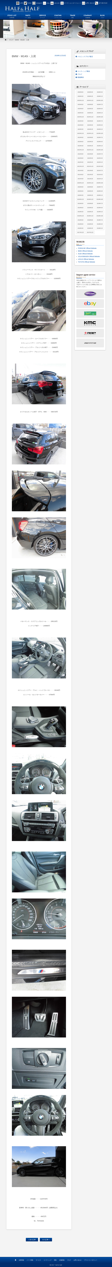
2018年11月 (90, 215)
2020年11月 (90, 183)
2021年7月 (100, 170)
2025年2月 (90, 112)
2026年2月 (90, 96)
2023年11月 (90, 133)
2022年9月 (80, 154)
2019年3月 (80, 211)
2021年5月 (90, 174)
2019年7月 (100, 203)
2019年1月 (100, 211)
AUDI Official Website (85, 254)
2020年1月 (100, 195)
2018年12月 (80, 215)
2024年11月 (90, 117)
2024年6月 (80, 125)
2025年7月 (100, 104)
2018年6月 (80, 224)
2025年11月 (90, 100)
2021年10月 (100, 166)
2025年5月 (90, 108)
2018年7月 (100, 220)
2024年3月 (80, 129)
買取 (55, 1260)
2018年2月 (90, 228)
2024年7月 (100, 121)
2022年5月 (90, 158)
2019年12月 (80, 199)
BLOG (102, 17)
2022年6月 (80, 158)
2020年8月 (90, 187)
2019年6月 (80, 207)
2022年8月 (90, 154)
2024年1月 (100, 129)
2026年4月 (100, 92)
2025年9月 (80, 104)
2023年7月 (100, 137)
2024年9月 (80, 121)
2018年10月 (100, 215)
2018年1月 (100, 228)
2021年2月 (90, 178)
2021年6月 (80, 174)
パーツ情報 (30, 1260)
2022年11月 (90, 149)
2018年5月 (90, 224)
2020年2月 (90, 195)
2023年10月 (100, 133)
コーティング (47, 1260)
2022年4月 (100, 158)
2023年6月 (80, 141)
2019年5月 (90, 207)
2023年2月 (90, 145)
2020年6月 (80, 191)
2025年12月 (80, 100)
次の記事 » (46, 1239)
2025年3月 (80, 112)
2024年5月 (90, 125)
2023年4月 (100, 141)
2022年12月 (80, 149)
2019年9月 (80, 203)
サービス (38, 1260)
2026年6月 (80, 92)
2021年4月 (100, 174)
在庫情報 (21, 1260)
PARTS (28, 17)
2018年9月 (80, 220)
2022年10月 (100, 149)
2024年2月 (90, 129)
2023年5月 (90, 141)
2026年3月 (80, 96)
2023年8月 (90, 137)
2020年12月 (80, 183)
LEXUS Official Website (86, 259)
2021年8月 (90, 170)
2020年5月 (90, 191)
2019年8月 (90, 203)
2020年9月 (80, 187)
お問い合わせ (77, 1260)
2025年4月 (100, 108)
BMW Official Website (85, 251)
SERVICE (42, 17)
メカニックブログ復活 (85, 56)
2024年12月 (80, 117)
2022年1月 (100, 162)
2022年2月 (90, 162)
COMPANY (88, 17)
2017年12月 (80, 232)
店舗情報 (61, 1260)
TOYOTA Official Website (86, 262)
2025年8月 (90, 104)
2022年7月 (100, 154)
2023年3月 (80, 145)
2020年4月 (100, 191)
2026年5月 (90, 92)
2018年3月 (80, 228)
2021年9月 (80, 170)
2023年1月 (100, 145)
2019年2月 (90, 211)
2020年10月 (100, 183)
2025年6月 (80, 108)
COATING (58, 17)
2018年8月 (90, 220)
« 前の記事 (32, 1239)
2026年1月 (100, 96)
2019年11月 (90, 199)
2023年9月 (80, 137)
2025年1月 (100, 112)
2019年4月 (100, 207)
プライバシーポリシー (90, 1260)
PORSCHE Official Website (87, 248)
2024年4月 (100, 125)
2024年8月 (90, 121)
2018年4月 (100, 224)
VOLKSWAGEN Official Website (89, 256)
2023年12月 (80, 133)
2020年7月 (100, 187)
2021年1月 (100, 178)
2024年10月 (100, 117)
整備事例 (81, 77)
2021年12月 (80, 166)
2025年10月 (100, 100)
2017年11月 (90, 232)
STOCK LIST (12, 17)
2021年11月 (90, 166)
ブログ (11, 40)
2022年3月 (80, 162)
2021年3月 (80, 178)
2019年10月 (100, 199)
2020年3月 (80, 195)
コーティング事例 (84, 71)
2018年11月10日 (60, 55)
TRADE (72, 17)
